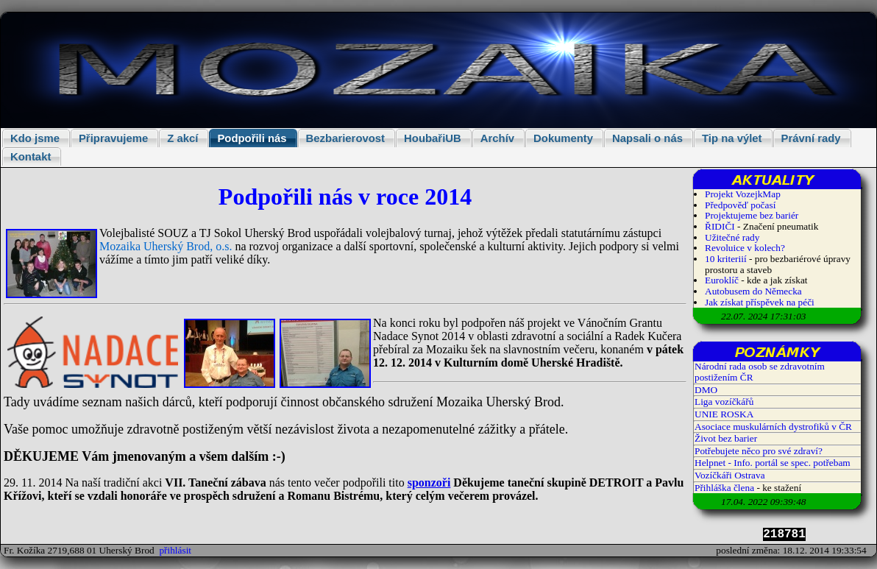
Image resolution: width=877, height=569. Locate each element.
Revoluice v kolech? (745, 247)
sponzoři (429, 482)
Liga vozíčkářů (724, 401)
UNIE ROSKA (724, 414)
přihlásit (175, 550)
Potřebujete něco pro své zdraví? (759, 450)
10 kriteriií (727, 258)
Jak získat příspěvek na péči (759, 302)
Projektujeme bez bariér (751, 215)
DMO (706, 389)
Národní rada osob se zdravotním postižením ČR (760, 372)
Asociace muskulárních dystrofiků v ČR (773, 426)
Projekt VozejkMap (743, 193)
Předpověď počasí (740, 205)
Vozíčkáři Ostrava (730, 475)
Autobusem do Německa (753, 291)
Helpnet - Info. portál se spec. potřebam (773, 462)
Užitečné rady (732, 237)
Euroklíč (722, 280)
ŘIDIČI (720, 226)
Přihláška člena (724, 487)
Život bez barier (726, 438)
